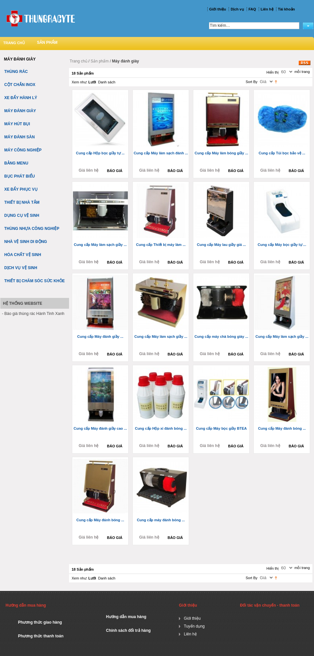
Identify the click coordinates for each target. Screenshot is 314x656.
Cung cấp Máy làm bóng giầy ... (221, 153)
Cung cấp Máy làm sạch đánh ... (161, 153)
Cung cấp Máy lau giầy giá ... (221, 245)
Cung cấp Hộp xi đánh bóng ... (160, 428)
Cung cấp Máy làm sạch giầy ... (100, 245)
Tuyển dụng (194, 626)
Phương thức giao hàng (40, 622)
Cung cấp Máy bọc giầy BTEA (221, 428)
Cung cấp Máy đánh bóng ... (282, 428)
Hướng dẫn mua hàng (126, 616)
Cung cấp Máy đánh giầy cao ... (100, 428)
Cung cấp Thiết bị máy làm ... (160, 245)
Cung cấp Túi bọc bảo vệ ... (282, 153)
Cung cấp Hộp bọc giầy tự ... (100, 153)
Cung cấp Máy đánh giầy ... (100, 336)
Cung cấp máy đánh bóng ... (161, 520)
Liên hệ (190, 634)
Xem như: (79, 82)
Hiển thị (272, 72)
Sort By (251, 82)
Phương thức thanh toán (40, 636)
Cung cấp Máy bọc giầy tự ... (282, 245)
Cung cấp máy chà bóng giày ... (221, 336)
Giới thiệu (192, 618)
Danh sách (106, 82)
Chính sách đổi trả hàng (128, 630)
